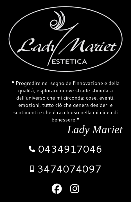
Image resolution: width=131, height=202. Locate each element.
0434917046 (65, 149)
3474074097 (65, 169)
